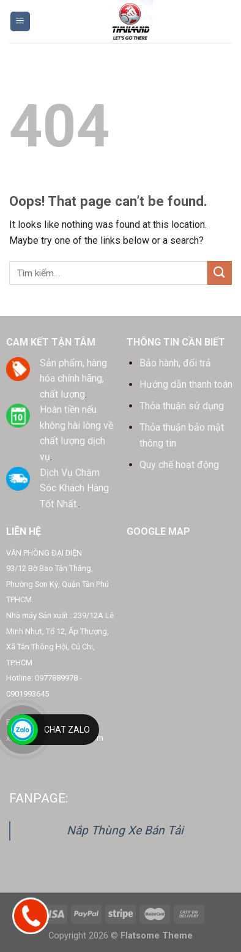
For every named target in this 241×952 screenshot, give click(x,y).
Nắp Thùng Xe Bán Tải (125, 830)
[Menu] (20, 22)
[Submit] (219, 273)
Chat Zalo (67, 730)
